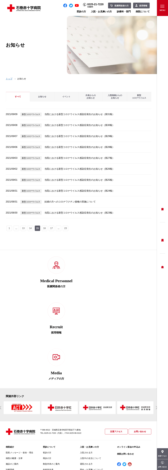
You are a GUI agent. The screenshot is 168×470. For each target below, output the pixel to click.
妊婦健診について (51, 403)
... (16, 228)
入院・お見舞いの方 (101, 11)
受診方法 (162, 206)
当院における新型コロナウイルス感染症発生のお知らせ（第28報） (80, 147)
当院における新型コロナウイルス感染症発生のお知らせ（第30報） (80, 125)
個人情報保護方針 (14, 409)
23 (66, 228)
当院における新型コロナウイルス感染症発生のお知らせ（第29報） (80, 136)
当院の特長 (11, 397)
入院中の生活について (90, 375)
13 (23, 228)
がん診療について (14, 427)
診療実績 (10, 386)
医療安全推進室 (13, 420)
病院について (143, 11)
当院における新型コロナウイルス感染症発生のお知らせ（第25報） (80, 180)
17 (52, 228)
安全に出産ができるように (55, 409)
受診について (49, 363)
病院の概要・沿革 (14, 375)
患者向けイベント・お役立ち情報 (19, 446)
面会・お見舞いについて (91, 386)
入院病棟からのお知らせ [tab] (115, 96)
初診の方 (47, 369)
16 (44, 228)
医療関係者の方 (121, 6)
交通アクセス (114, 348)
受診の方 (81, 11)
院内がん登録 (12, 433)
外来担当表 (48, 386)
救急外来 (162, 263)
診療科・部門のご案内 (90, 394)
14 (30, 228)
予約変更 (162, 238)
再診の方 (47, 375)
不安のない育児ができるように (56, 415)
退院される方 (86, 380)
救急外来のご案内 (51, 380)
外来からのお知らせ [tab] (90, 96)
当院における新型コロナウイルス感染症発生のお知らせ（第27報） (80, 158)
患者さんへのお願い (15, 392)
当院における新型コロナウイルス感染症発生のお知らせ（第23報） (80, 212)
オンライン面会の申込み (128, 363)
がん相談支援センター (16, 439)
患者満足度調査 (13, 414)
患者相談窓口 (49, 397)
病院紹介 (10, 363)
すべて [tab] (17, 96)
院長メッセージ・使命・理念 (19, 369)
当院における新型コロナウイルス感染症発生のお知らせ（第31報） (80, 114)
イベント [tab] (66, 96)
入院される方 (86, 369)
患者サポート (49, 428)
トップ (9, 78)
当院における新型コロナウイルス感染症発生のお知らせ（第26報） (80, 169)
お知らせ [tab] (42, 96)
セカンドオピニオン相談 (54, 392)
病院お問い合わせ (125, 370)
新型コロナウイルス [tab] (139, 96)
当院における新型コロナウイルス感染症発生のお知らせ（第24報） (80, 191)
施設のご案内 (12, 380)
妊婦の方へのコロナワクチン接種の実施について (70, 201)
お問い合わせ (139, 348)
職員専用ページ (142, 461)
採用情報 (143, 6)
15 (37, 228)
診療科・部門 (124, 11)
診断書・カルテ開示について (56, 422)
